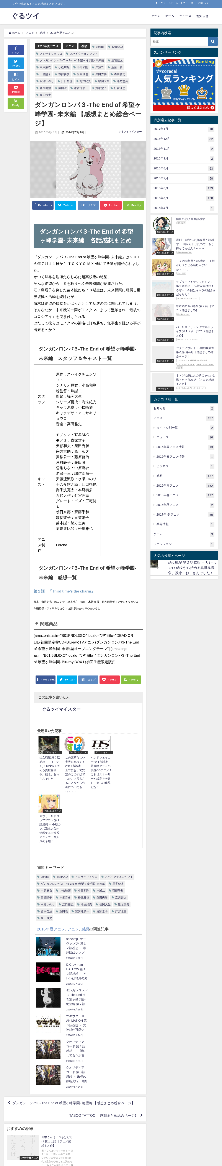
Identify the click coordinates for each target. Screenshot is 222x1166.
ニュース (188, 3)
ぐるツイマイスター (130, 131)
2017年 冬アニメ (186, 515)
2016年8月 (183, 168)
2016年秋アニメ (186, 505)
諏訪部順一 (81, 88)
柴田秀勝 (101, 74)
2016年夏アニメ (48, 46)
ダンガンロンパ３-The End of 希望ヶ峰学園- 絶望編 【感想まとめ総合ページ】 (73, 976)
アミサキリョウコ (51, 53)
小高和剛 (82, 67)
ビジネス (186, 466)
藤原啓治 (45, 88)
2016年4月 (183, 208)
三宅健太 (117, 60)
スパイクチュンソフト (84, 53)
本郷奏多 (64, 74)
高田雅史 (45, 95)
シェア (15, 50)
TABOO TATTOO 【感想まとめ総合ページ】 (103, 988)
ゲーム (174, 3)
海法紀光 (85, 81)
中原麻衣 (45, 67)
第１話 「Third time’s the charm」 (64, 591)
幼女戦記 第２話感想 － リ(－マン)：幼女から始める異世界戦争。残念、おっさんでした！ (192, 568)
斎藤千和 (116, 67)
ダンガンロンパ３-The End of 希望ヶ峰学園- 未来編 (72, 60)
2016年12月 (183, 139)
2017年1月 (183, 129)
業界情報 (186, 524)
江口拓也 (66, 81)
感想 (84, 46)
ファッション (183, 544)
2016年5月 (183, 198)
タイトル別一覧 (186, 428)
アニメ (162, 3)
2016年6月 (183, 188)
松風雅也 (82, 74)
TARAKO (117, 46)
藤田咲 (62, 88)
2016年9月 (183, 158)
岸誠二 (99, 67)
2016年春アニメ (186, 495)
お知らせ (203, 3)
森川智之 (119, 74)
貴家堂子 (101, 88)
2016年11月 (183, 149)
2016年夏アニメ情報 (186, 447)
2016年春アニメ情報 (186, 457)
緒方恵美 (122, 81)
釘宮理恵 (119, 88)
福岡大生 (103, 81)
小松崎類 (64, 67)
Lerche (100, 46)
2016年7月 (183, 178)
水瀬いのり (47, 81)
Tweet (16, 63)
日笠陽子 (45, 74)
